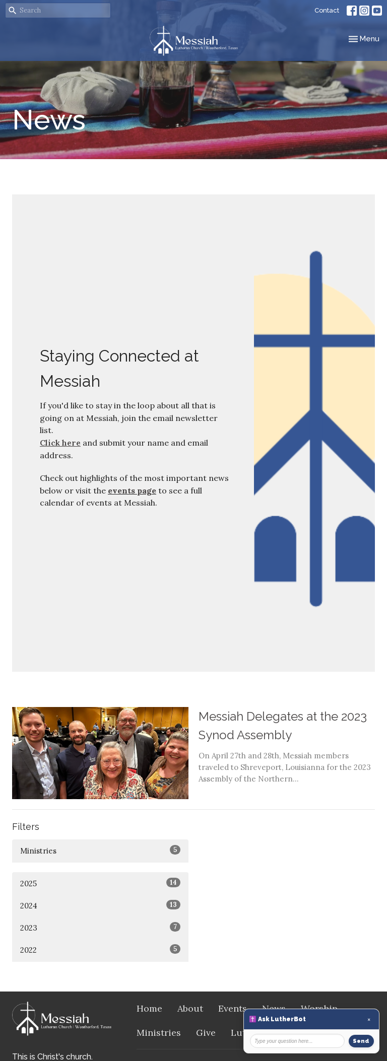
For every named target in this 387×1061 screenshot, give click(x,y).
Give (206, 1032)
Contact (326, 10)
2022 (100, 949)
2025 (100, 883)
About (190, 1008)
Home (149, 1008)
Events (232, 1008)
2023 (100, 927)
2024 (100, 905)
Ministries (100, 850)
